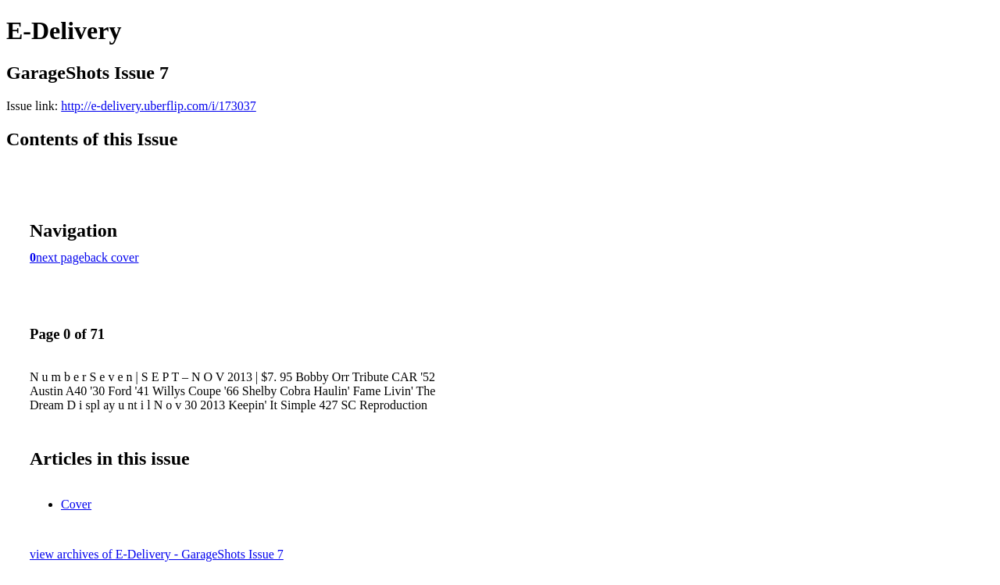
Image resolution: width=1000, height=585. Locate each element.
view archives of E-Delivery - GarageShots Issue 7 (157, 554)
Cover (76, 504)
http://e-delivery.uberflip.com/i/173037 (158, 105)
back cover (111, 257)
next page (60, 257)
